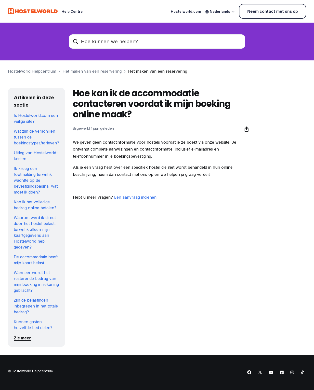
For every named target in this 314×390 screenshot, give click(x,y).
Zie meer (22, 337)
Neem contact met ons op (272, 11)
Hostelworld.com (186, 11)
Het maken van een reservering (92, 71)
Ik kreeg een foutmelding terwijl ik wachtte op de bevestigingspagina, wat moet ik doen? (36, 180)
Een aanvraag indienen (135, 197)
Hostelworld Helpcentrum (32, 71)
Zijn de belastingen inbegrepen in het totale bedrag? (36, 306)
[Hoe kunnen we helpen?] (157, 41)
